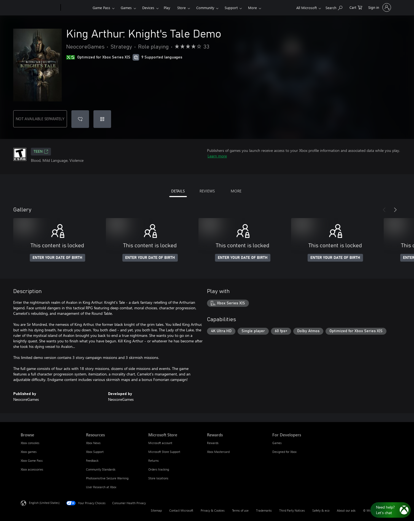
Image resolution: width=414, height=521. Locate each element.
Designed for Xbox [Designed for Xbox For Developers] (284, 451)
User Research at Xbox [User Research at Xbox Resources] (101, 487)
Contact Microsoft (181, 510)
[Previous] (384, 210)
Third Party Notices (292, 510)
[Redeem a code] (102, 119)
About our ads (346, 510)
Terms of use (240, 510)
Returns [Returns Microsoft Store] (153, 460)
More (252, 7)
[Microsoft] (39, 7)
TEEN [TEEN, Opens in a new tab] (41, 151)
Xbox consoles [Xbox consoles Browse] (30, 443)
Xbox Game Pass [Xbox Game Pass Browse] (32, 460)
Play (167, 7)
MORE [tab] (236, 191)
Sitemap (156, 510)
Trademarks (264, 510)
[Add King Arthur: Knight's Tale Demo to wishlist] (80, 119)
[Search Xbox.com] (334, 7)
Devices (148, 7)
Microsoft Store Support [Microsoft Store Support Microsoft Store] (164, 451)
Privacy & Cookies (213, 510)
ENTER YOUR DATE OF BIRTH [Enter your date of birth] (57, 258)
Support (231, 7)
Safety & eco (320, 510)
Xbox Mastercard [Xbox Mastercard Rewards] (218, 451)
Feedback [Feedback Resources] (92, 460)
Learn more (217, 156)
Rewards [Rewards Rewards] (213, 443)
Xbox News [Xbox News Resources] (93, 443)
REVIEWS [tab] (207, 191)
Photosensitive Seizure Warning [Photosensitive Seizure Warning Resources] (107, 478)
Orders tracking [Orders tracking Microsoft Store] (158, 469)
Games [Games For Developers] (277, 443)
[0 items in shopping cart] (356, 7)
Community (205, 7)
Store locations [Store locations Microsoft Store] (158, 478)
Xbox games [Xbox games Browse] (29, 451)
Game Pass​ (101, 7)
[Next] (395, 210)
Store (181, 7)
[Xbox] (75, 7)
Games (126, 7)
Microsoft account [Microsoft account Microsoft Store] (160, 443)
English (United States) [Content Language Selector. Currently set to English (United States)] (44, 502)
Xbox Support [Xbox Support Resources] (95, 451)
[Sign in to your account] (379, 7)
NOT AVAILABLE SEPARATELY (40, 118)
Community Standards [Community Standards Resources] (100, 469)
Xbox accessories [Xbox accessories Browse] (32, 469)
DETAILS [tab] (178, 191)
